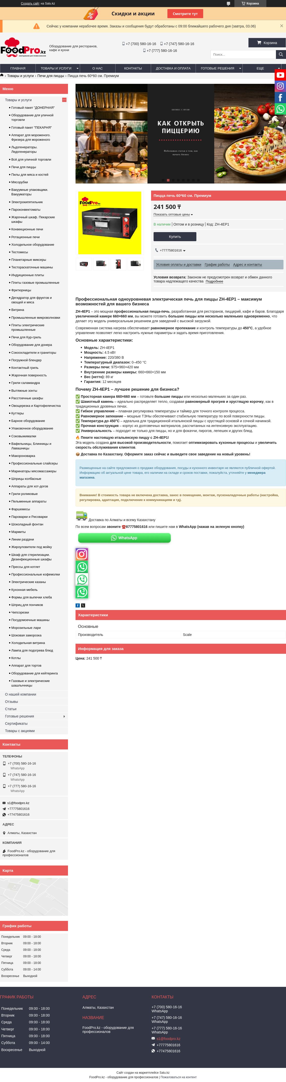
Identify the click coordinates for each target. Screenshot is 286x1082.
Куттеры (17, 413)
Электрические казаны (28, 582)
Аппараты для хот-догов (29, 486)
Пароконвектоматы (25, 209)
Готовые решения (217, 68)
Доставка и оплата (173, 68)
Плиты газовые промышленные (35, 282)
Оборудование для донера (31, 345)
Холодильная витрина (28, 643)
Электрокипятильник (27, 202)
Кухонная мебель (24, 590)
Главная (17, 68)
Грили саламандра (25, 383)
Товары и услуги (56, 68)
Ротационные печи (25, 237)
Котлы (16, 658)
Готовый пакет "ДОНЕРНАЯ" (33, 108)
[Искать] (281, 54)
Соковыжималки (23, 436)
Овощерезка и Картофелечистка (36, 406)
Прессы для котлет (25, 567)
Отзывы (11, 702)
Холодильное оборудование (32, 244)
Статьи (10, 709)
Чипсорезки (20, 612)
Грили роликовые (24, 494)
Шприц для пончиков (27, 605)
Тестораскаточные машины (32, 267)
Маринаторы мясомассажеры (33, 471)
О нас (97, 68)
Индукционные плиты (27, 275)
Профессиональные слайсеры (34, 463)
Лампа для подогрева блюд (32, 650)
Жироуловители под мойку (31, 547)
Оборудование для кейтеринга (34, 673)
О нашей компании (20, 694)
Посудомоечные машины (30, 620)
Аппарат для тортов (26, 665)
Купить (175, 236)
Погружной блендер (26, 360)
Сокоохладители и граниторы (33, 352)
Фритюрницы (21, 290)
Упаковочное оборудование (32, 428)
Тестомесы (19, 252)
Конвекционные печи (27, 229)
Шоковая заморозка (26, 635)
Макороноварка (23, 456)
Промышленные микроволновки (35, 317)
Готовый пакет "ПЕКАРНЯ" (31, 127)
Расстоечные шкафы (27, 398)
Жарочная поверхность (29, 375)
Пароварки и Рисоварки (29, 517)
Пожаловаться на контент (179, 1077)
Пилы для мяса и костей (29, 174)
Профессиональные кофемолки (35, 574)
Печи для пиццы (51, 76)
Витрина (17, 310)
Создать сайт (30, 3)
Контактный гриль (25, 368)
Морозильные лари (26, 628)
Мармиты (18, 532)
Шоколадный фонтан (27, 524)
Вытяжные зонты (24, 390)
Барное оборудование (28, 421)
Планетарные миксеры (28, 260)
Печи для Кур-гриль (26, 337)
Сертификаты (16, 724)
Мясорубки (19, 182)
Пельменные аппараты (28, 501)
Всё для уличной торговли (31, 159)
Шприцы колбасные (26, 479)
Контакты (133, 68)
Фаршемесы (20, 509)
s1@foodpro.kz (18, 803)
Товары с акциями (20, 731)
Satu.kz (164, 1072)
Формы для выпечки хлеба (31, 597)
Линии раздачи (22, 539)
